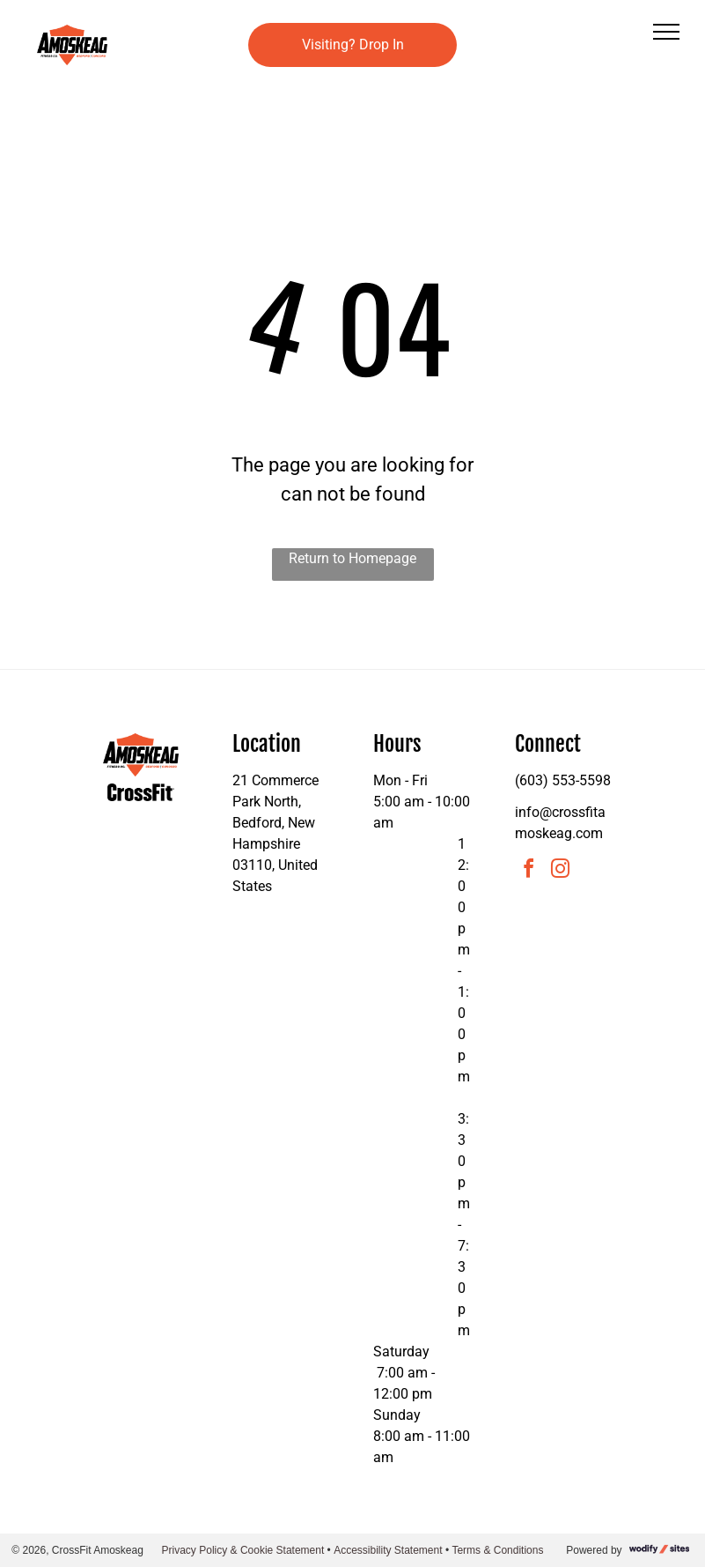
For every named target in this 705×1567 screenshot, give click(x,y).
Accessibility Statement (388, 1550)
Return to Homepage (352, 558)
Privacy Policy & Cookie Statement (243, 1550)
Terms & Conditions (497, 1550)
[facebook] (529, 871)
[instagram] (561, 871)
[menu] (666, 32)
